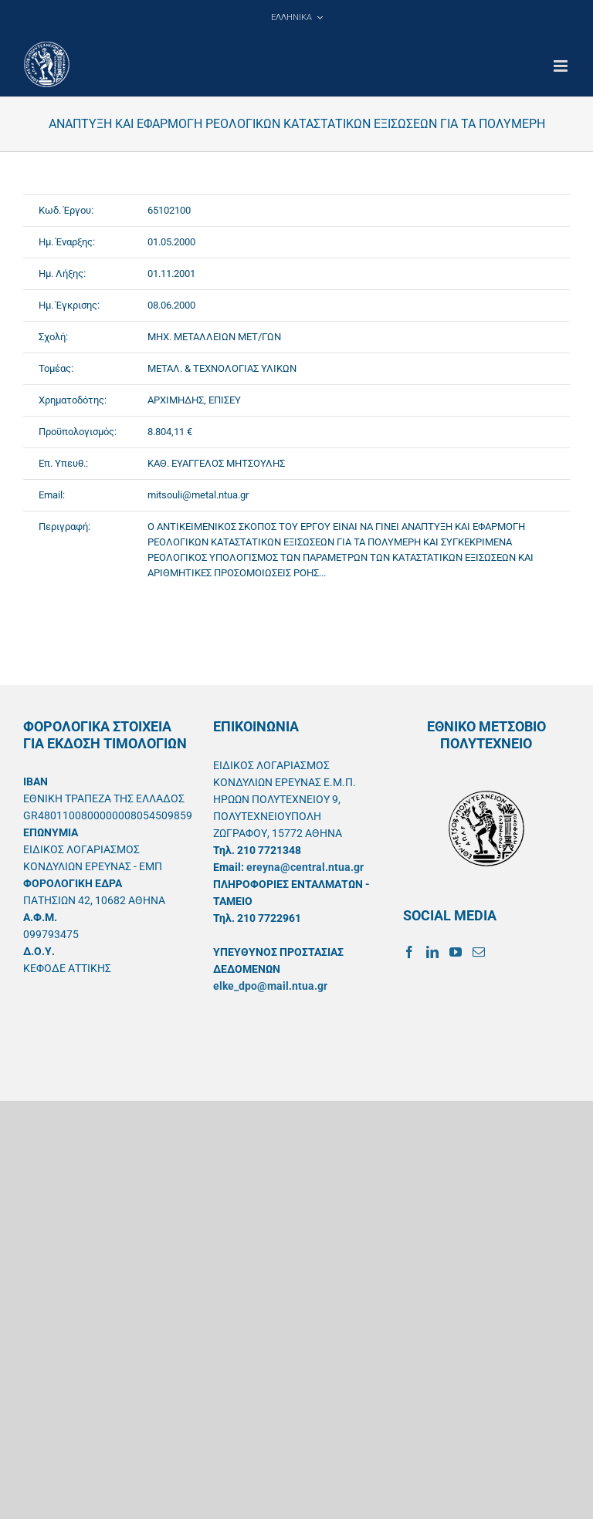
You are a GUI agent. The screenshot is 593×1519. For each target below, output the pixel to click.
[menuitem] (296, 17)
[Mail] (479, 952)
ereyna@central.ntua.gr (305, 867)
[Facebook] (409, 952)
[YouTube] (455, 952)
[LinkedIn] (432, 952)
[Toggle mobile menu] (562, 66)
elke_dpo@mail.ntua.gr (270, 986)
